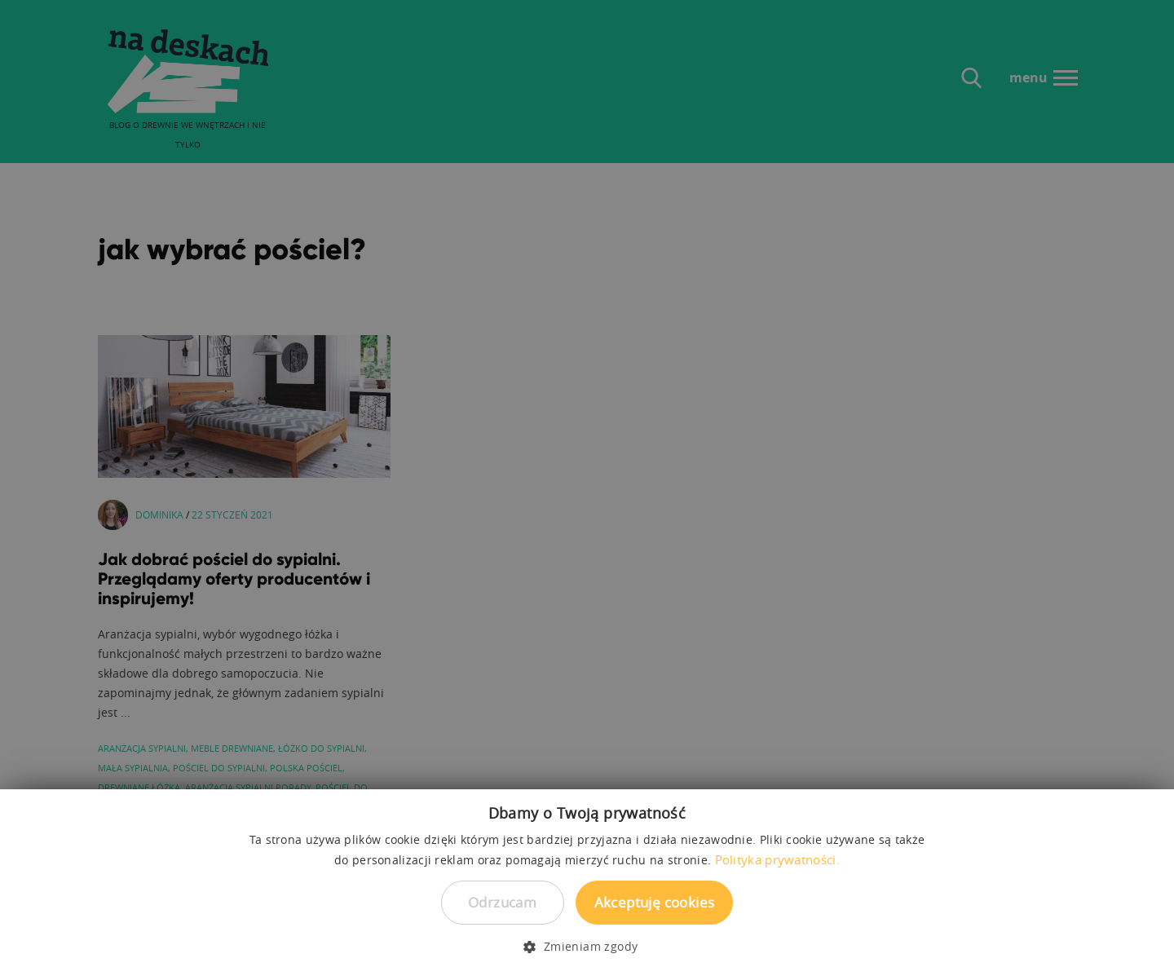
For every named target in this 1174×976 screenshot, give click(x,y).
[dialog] (587, 488)
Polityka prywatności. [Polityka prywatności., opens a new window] (777, 859)
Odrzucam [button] (502, 902)
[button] (587, 946)
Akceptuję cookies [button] (654, 902)
